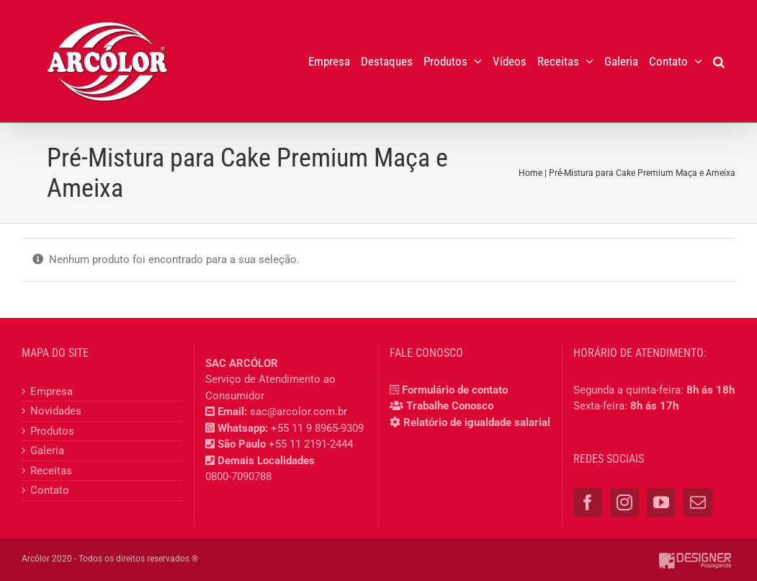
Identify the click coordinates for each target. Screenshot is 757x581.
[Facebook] (587, 502)
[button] (719, 61)
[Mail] (698, 502)
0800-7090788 (238, 476)
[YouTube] (661, 502)
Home (530, 173)
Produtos (52, 431)
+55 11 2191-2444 (311, 444)
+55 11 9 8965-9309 (317, 428)
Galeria (47, 450)
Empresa (51, 391)
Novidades (55, 410)
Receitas (51, 470)
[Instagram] (624, 502)
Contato (49, 490)
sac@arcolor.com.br (298, 411)
